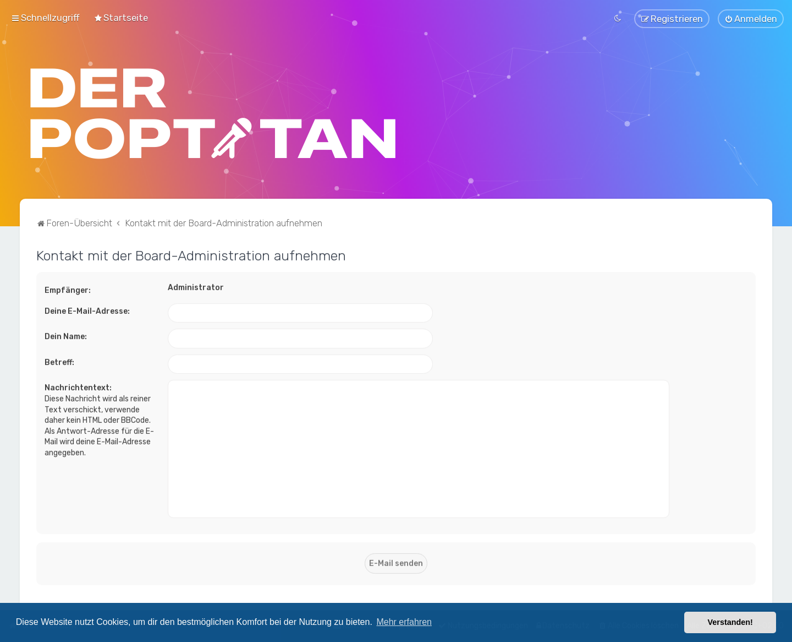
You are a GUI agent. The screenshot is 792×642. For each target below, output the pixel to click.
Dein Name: (66, 335)
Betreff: (59, 361)
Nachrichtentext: (78, 386)
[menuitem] (121, 17)
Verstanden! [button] (730, 622)
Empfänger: (68, 288)
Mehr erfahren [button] (404, 622)
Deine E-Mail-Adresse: (87, 309)
